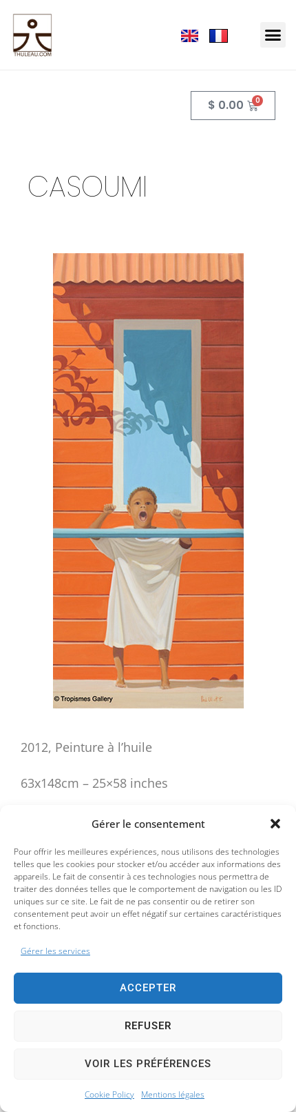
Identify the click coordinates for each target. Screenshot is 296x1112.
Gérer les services (55, 951)
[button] (275, 824)
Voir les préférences (148, 1064)
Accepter (148, 988)
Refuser (148, 1026)
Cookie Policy (109, 1094)
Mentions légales (172, 1094)
